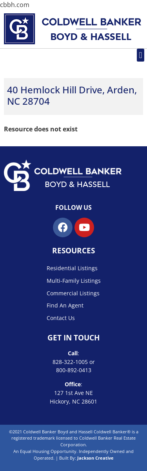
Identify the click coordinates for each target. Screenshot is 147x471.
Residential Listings (72, 268)
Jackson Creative (95, 458)
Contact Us (61, 318)
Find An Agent (65, 305)
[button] (140, 55)
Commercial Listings (73, 293)
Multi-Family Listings (74, 280)
